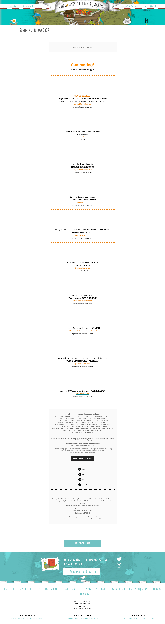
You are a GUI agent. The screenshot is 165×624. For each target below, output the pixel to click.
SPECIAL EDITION (96, 430)
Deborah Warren (26, 615)
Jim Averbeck (138, 615)
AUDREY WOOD (95, 428)
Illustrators (41, 589)
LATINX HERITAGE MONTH (88, 424)
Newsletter (77, 589)
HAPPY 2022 (64, 418)
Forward (84, 485)
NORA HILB (55, 428)
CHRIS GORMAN (107, 428)
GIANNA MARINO (101, 426)
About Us (142, 6)
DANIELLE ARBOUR (75, 420)
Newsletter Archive (95, 589)
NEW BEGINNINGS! (61, 424)
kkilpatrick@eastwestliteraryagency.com (82, 618)
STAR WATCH (73, 424)
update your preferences (76, 519)
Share (83, 469)
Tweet (83, 474)
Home (15, 6)
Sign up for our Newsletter (83, 572)
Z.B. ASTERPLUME (64, 426)
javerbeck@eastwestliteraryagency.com (138, 618)
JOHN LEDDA (101, 418)
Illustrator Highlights (120, 589)
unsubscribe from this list (93, 519)
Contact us (152, 6)
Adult (32, 6)
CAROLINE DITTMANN (65, 422)
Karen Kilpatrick (82, 615)
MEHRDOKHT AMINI (81, 428)
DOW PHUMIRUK (104, 424)
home (6, 589)
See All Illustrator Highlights (82, 543)
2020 (78, 426)
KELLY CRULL (59, 416)
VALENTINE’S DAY (104, 416)
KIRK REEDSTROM (91, 416)
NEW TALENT (92, 422)
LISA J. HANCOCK (89, 418)
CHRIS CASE (69, 416)
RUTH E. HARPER (80, 422)
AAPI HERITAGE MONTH (101, 420)
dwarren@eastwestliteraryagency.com (26, 618)
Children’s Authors (22, 589)
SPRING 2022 (79, 416)
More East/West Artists (82, 458)
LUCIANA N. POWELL (77, 432)
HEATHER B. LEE (61, 420)
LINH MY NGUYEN (75, 418)
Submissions (131, 6)
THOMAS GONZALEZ (69, 430)
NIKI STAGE (87, 420)
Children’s (24, 6)
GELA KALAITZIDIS (67, 428)
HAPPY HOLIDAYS (88, 426)
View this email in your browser (82, 47)
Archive (64, 589)
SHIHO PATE (103, 422)
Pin (83, 480)
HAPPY (74, 426)
